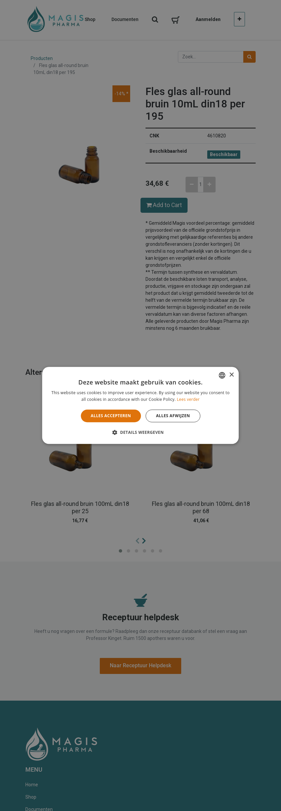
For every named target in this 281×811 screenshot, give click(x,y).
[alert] (140, 405)
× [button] (231, 374)
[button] (140, 432)
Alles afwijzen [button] (173, 416)
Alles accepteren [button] (111, 416)
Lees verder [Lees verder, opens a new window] (188, 399)
